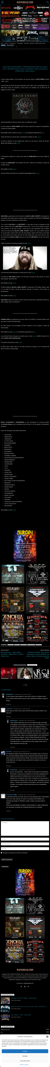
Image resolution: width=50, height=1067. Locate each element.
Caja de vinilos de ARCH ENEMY (12, 66)
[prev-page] (24, 685)
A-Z (2, 1032)
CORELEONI (17, 644)
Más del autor (32, 665)
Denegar (25, 1056)
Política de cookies (24, 1064)
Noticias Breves (13, 43)
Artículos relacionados (20, 665)
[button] (47, 1037)
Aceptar (25, 1051)
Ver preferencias (25, 1061)
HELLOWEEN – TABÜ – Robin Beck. (21, 1015)
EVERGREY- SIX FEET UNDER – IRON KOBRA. (24, 998)
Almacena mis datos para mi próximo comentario (15, 852)
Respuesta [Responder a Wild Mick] (8, 765)
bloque (14, 169)
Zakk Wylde (38, 644)
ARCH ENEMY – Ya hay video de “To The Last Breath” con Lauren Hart (24, 681)
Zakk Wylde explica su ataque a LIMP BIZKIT (20, 69)
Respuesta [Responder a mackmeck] (8, 716)
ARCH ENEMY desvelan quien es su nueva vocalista (41, 680)
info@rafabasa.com (29, 983)
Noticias (6, 43)
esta (43, 132)
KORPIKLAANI (23, 644)
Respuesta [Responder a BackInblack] (8, 704)
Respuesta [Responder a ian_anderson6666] (8, 810)
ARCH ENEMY (10, 644)
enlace (38, 173)
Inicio (2, 43)
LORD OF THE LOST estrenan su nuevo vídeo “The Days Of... (29, 1006)
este (34, 332)
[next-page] (26, 685)
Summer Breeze (30, 71)
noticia (23, 132)
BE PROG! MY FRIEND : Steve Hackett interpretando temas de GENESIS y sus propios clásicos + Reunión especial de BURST (37, 655)
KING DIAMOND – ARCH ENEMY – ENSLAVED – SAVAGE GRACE (8, 680)
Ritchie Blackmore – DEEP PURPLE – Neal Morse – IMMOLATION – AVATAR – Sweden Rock (12, 654)
